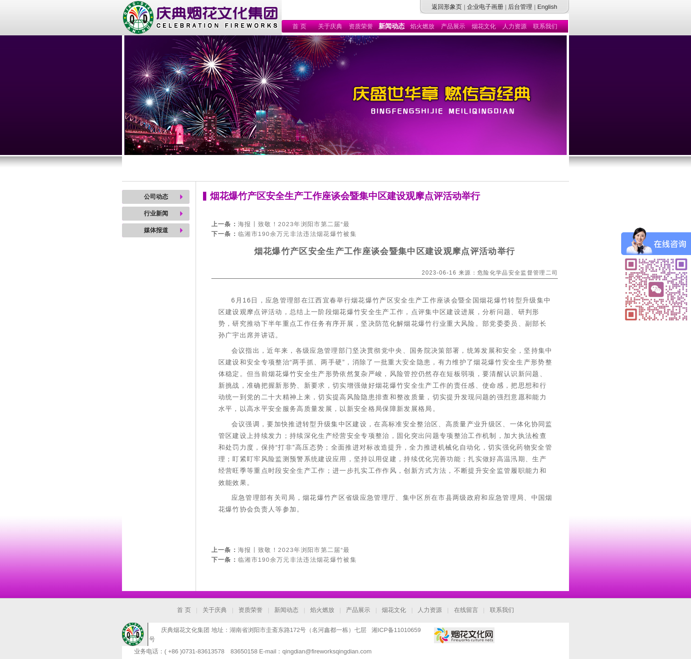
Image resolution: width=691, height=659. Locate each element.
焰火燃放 (422, 26)
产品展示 (453, 26)
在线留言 (466, 609)
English (547, 6)
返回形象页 (447, 6)
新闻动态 (286, 609)
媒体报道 (156, 230)
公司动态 (156, 196)
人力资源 (514, 26)
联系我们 (545, 26)
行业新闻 (156, 213)
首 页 (299, 26)
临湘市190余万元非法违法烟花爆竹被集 (297, 233)
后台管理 (520, 6)
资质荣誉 (361, 26)
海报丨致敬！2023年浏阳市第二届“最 (294, 224)
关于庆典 (330, 26)
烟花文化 (484, 26)
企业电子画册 (485, 6)
